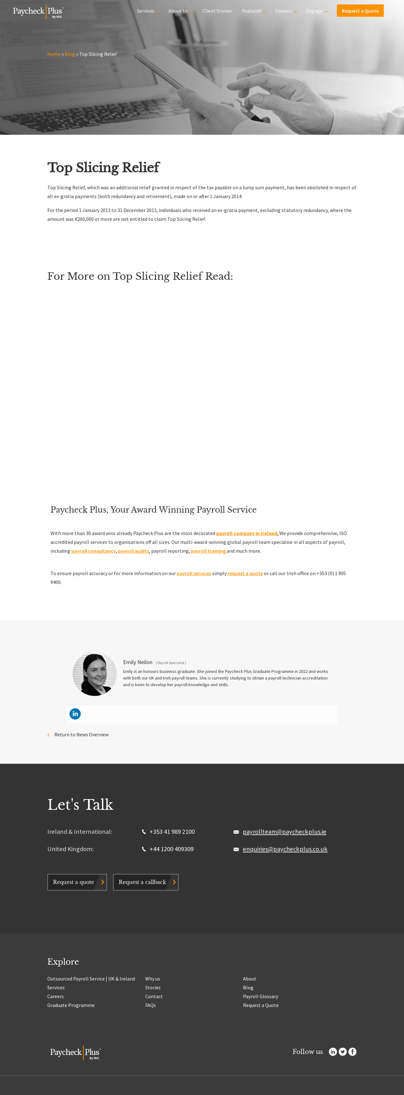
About (249, 978)
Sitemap (162, 1088)
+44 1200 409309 (167, 849)
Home (54, 54)
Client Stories (217, 10)
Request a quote (73, 882)
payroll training (209, 551)
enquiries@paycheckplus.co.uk (285, 849)
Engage (314, 10)
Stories (153, 987)
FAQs (150, 1005)
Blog (70, 54)
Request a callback (142, 882)
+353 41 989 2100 (168, 831)
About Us (178, 10)
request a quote (245, 573)
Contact (154, 996)
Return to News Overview (81, 734)
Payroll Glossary (260, 996)
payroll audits (133, 551)
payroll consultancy (93, 551)
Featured (251, 10)
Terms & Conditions (137, 1088)
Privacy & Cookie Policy (102, 1088)
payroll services (194, 573)
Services (145, 10)
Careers (284, 10)
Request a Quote (360, 10)
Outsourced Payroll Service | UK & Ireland (91, 978)
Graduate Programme (71, 1005)
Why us (152, 978)
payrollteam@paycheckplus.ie (284, 831)
